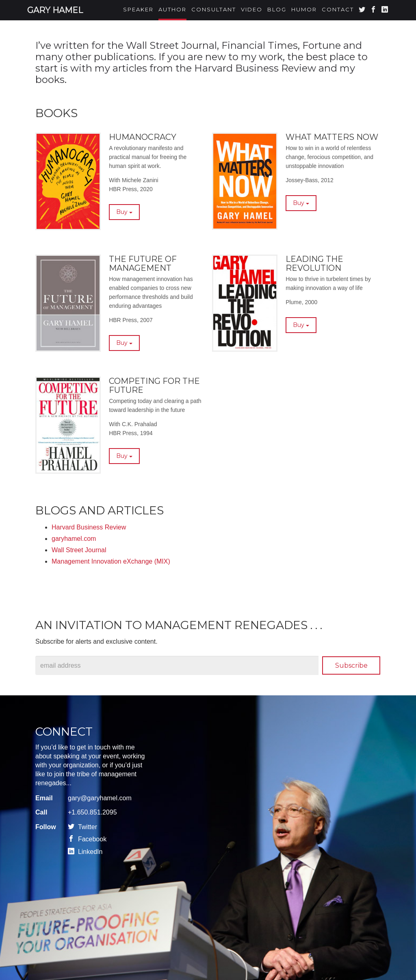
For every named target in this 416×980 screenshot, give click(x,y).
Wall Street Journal (79, 550)
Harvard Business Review (89, 527)
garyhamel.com (74, 538)
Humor (304, 9)
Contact (338, 9)
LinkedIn (85, 851)
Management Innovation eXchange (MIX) (111, 561)
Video (251, 9)
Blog (276, 9)
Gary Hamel (55, 10)
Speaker (138, 9)
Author (172, 9)
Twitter (82, 826)
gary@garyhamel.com (100, 798)
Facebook (87, 839)
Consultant (213, 9)
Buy (124, 214)
